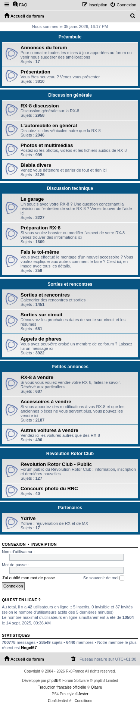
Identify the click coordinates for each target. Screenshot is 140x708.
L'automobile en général (49, 125)
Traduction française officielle (62, 687)
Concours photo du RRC (49, 488)
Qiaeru (96, 687)
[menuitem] (19, 4)
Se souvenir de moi (103, 578)
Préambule (70, 37)
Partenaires (70, 507)
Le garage (32, 199)
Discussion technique (70, 188)
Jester (83, 694)
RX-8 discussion (40, 106)
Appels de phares (41, 339)
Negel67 (29, 647)
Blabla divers (36, 165)
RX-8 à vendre (37, 377)
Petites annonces (70, 366)
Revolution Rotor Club (70, 453)
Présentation (35, 72)
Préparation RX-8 (40, 228)
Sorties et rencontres (69, 284)
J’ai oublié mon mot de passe (28, 578)
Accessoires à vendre (46, 401)
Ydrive (28, 518)
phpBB (53, 681)
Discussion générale (70, 95)
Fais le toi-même (40, 252)
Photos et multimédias (47, 145)
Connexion (14, 544)
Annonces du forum (44, 47)
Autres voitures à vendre (49, 430)
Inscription (44, 544)
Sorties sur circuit (41, 314)
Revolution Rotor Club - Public (56, 464)
